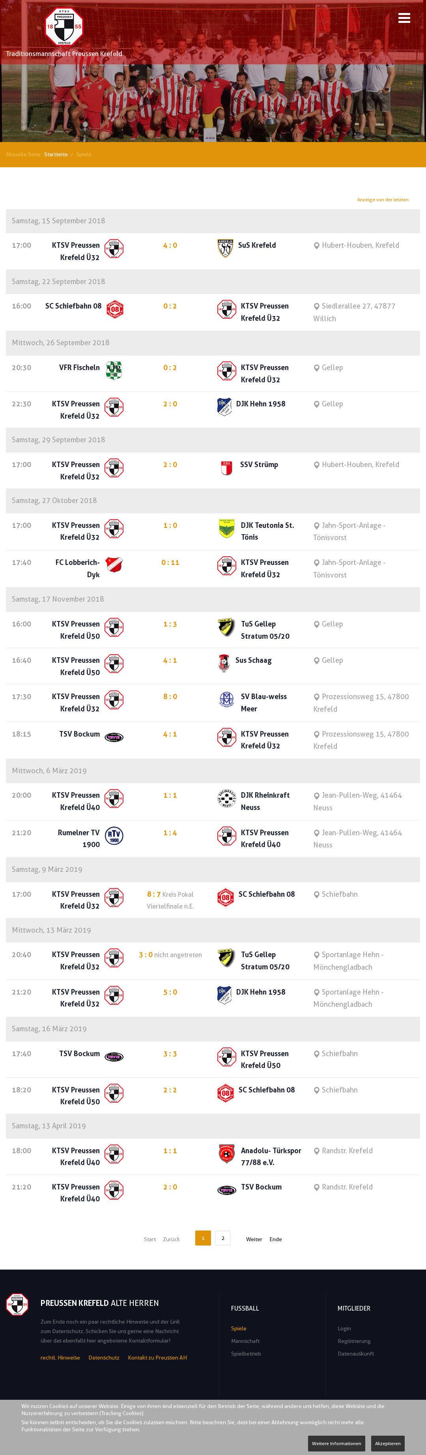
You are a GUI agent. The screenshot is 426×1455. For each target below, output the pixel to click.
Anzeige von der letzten (383, 200)
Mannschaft (245, 1341)
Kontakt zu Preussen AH (157, 1357)
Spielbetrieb (246, 1353)
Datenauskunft (356, 1353)
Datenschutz (104, 1357)
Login (344, 1328)
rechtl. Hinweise (60, 1357)
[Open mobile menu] (404, 19)
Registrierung (354, 1341)
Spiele (239, 1328)
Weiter (254, 1239)
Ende (275, 1239)
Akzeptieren (388, 1443)
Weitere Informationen (336, 1443)
